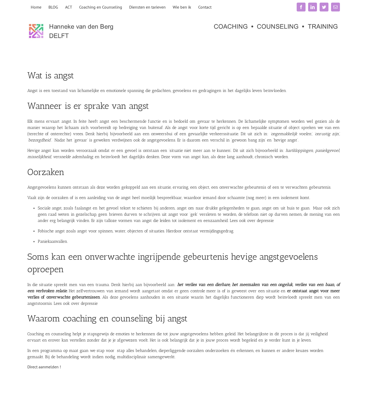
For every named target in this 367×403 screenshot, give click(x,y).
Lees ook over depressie (252, 220)
